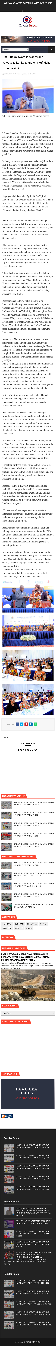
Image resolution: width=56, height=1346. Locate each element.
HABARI (33, 74)
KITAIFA (43, 924)
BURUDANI (19, 924)
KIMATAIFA (32, 924)
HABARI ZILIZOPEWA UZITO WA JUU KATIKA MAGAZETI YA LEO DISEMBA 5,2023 (33, 1244)
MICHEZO (19, 928)
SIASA (29, 928)
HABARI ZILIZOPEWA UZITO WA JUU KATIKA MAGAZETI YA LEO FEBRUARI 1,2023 (33, 1233)
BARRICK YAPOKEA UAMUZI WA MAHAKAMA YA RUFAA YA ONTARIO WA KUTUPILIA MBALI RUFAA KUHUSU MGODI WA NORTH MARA (25, 957)
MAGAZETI (7, 928)
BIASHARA (7, 924)
